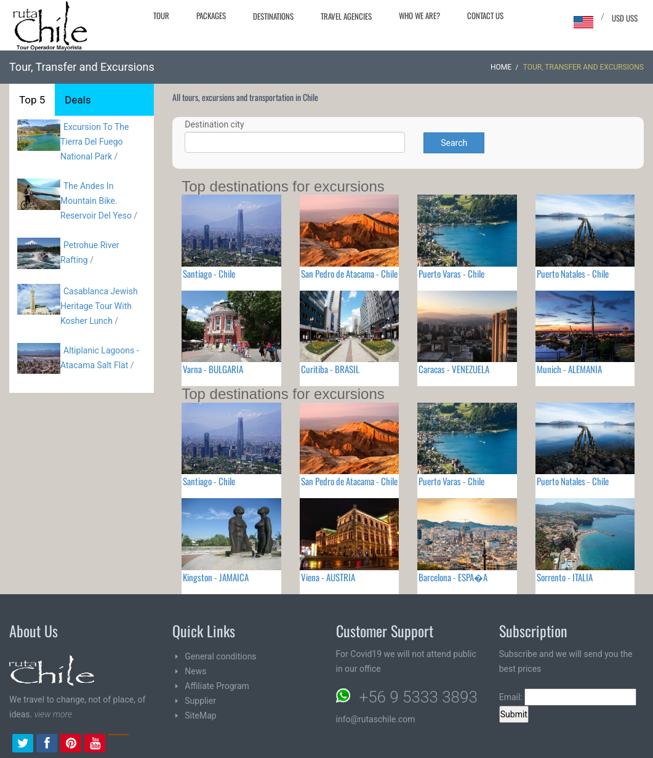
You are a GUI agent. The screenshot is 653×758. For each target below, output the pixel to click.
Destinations (273, 16)
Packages (211, 15)
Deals (77, 100)
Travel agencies (346, 16)
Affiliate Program (217, 686)
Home (501, 67)
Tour (161, 15)
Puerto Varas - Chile (451, 273)
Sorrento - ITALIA (565, 577)
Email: (568, 697)
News (195, 671)
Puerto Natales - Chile (573, 273)
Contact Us (485, 15)
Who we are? (419, 15)
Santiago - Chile (209, 273)
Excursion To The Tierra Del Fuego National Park (94, 141)
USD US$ (625, 18)
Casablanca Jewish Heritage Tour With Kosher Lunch (99, 306)
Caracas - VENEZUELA (454, 369)
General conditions (220, 656)
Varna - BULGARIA (213, 369)
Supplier (200, 701)
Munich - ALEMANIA (569, 369)
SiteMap (200, 715)
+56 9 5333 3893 (418, 697)
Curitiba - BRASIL (330, 369)
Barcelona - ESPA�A (453, 577)
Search (454, 143)
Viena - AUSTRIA (328, 577)
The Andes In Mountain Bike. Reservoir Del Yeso (96, 200)
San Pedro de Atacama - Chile (349, 273)
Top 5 (32, 100)
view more (53, 714)
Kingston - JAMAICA (216, 577)
